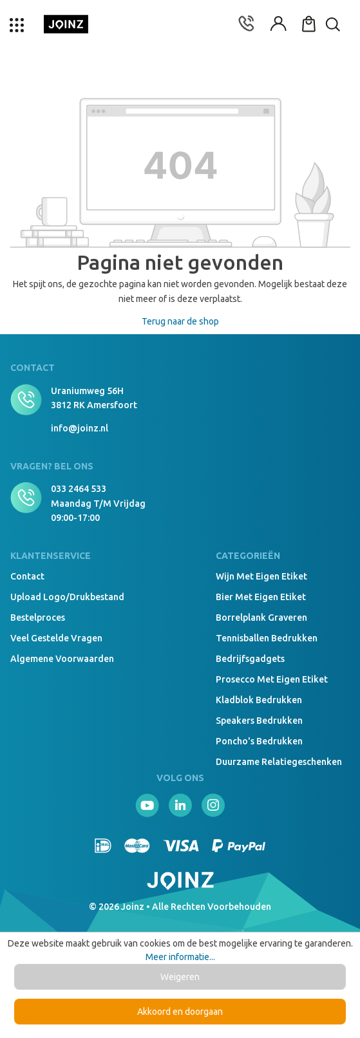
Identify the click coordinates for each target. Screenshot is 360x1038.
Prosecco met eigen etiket (272, 679)
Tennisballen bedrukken (266, 638)
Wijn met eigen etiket (261, 576)
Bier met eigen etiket (261, 597)
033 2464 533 (78, 489)
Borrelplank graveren (261, 617)
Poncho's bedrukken (259, 741)
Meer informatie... (180, 957)
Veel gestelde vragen (56, 638)
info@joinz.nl (79, 428)
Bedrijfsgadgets (250, 659)
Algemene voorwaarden (62, 659)
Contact (27, 576)
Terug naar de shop (180, 321)
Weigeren (180, 977)
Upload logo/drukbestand (67, 597)
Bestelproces (37, 617)
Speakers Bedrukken (259, 720)
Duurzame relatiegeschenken (279, 762)
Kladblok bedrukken (259, 700)
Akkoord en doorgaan (180, 1011)
